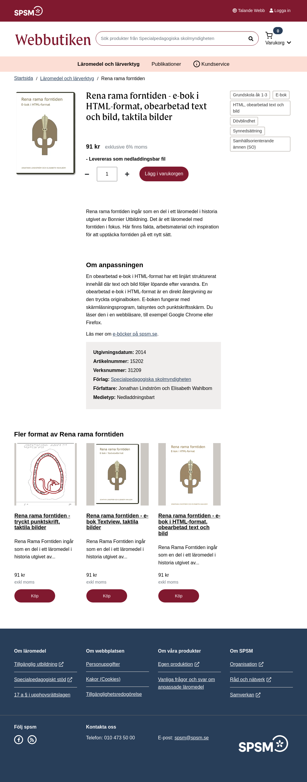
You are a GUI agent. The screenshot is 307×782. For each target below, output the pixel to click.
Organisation (247, 664)
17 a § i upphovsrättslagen (42, 694)
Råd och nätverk (251, 679)
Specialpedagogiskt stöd (44, 679)
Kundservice (211, 64)
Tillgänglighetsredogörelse (114, 694)
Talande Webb (249, 10)
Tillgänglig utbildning (39, 664)
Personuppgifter (103, 664)
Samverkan (246, 694)
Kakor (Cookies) (103, 679)
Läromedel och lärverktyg (109, 64)
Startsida (23, 78)
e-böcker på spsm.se (135, 334)
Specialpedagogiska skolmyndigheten (151, 379)
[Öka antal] (127, 174)
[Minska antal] (86, 174)
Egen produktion (179, 664)
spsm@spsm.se (191, 737)
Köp (35, 595)
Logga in (280, 10)
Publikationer (166, 64)
